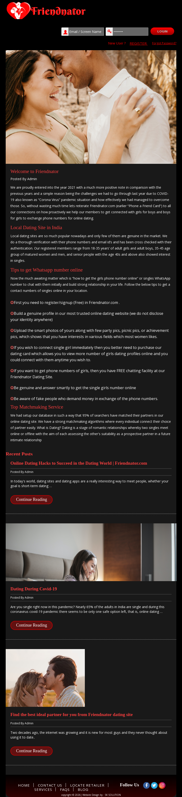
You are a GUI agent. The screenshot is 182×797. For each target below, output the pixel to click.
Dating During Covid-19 (33, 588)
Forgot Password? (164, 43)
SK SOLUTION (113, 795)
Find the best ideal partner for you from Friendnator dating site (71, 714)
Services (43, 789)
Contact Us (50, 785)
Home (24, 785)
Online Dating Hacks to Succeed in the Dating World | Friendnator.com (78, 463)
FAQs (65, 789)
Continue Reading (31, 499)
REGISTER (139, 43)
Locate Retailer (87, 785)
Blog (83, 789)
